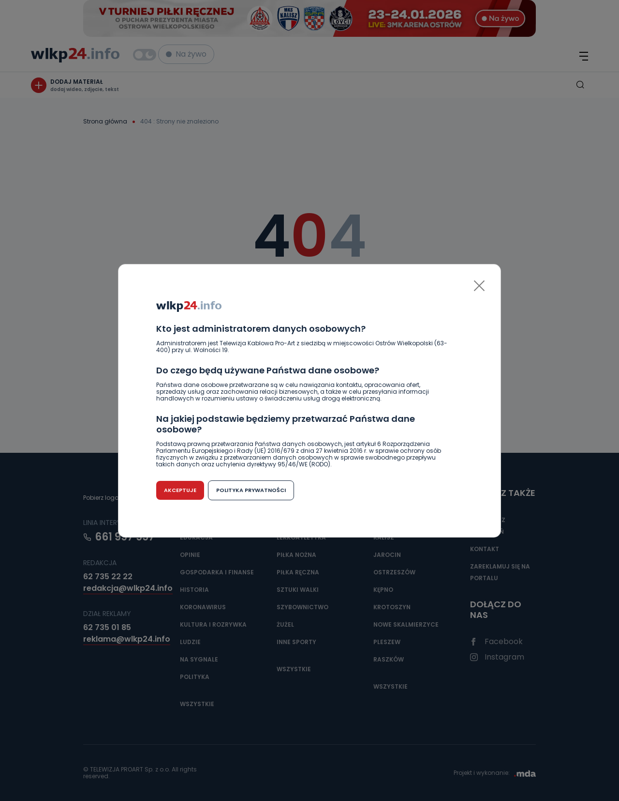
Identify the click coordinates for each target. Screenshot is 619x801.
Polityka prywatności (251, 490)
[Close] (479, 286)
